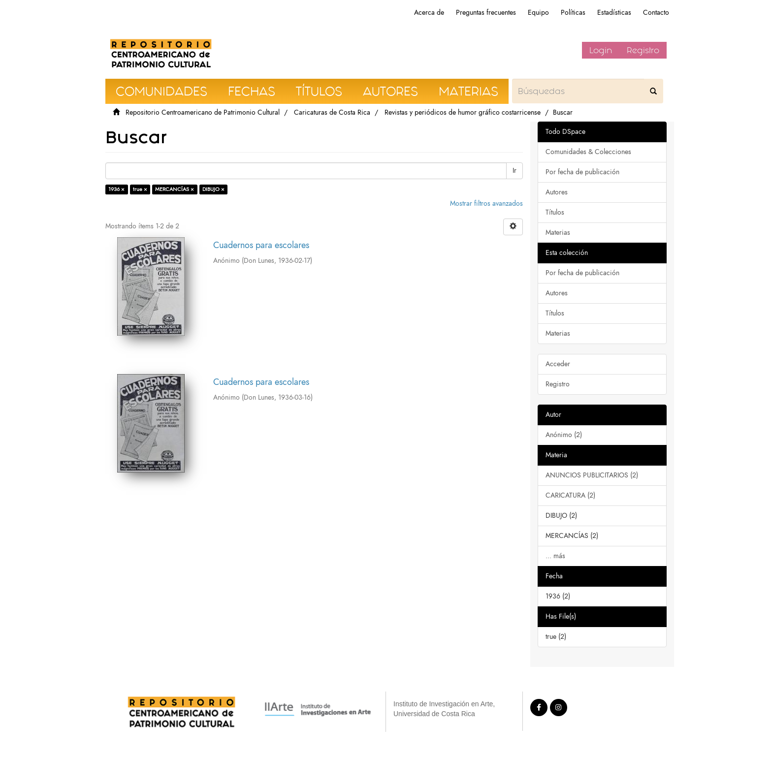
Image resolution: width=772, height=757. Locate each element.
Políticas (573, 12)
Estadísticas (614, 12)
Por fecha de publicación (582, 172)
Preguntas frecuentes (486, 12)
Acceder (558, 364)
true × (140, 189)
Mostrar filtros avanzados (486, 203)
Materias (558, 232)
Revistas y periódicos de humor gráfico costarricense (463, 112)
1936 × (116, 189)
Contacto (656, 12)
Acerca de (429, 12)
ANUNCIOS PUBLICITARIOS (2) (592, 475)
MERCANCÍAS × (174, 189)
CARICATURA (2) (570, 495)
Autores (557, 192)
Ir (514, 170)
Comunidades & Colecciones (588, 152)
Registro (643, 50)
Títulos (555, 212)
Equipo (538, 12)
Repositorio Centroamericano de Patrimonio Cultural (203, 112)
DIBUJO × (213, 189)
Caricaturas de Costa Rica (332, 112)
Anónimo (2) (564, 435)
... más (555, 556)
